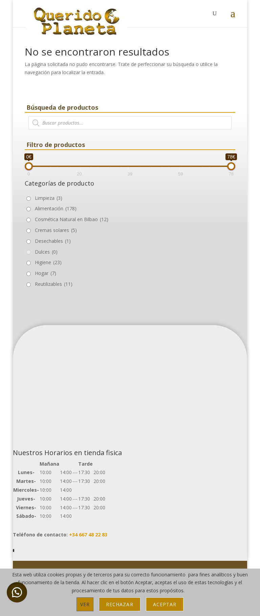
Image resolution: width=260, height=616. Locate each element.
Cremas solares (56, 230)
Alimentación (56, 208)
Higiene (48, 262)
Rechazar (119, 604)
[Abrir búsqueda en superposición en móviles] (130, 123)
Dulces (46, 252)
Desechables (53, 241)
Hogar (45, 273)
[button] (17, 592)
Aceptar (164, 604)
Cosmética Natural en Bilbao (71, 219)
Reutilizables (53, 284)
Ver (85, 604)
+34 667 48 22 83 (88, 534)
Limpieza (48, 198)
